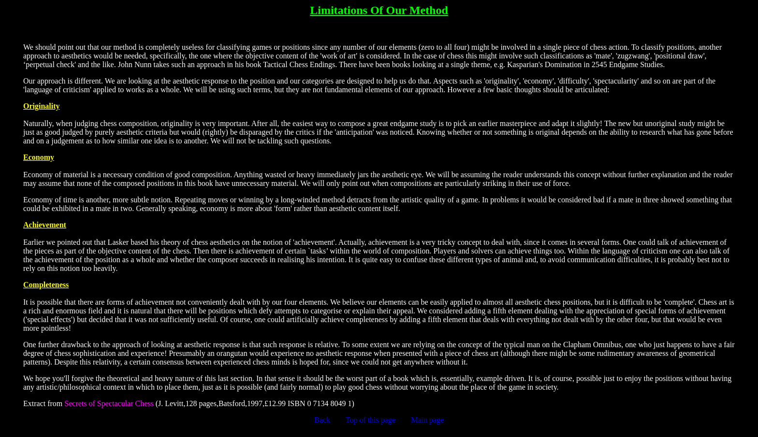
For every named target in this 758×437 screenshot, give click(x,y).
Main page (427, 420)
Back (322, 420)
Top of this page (370, 420)
